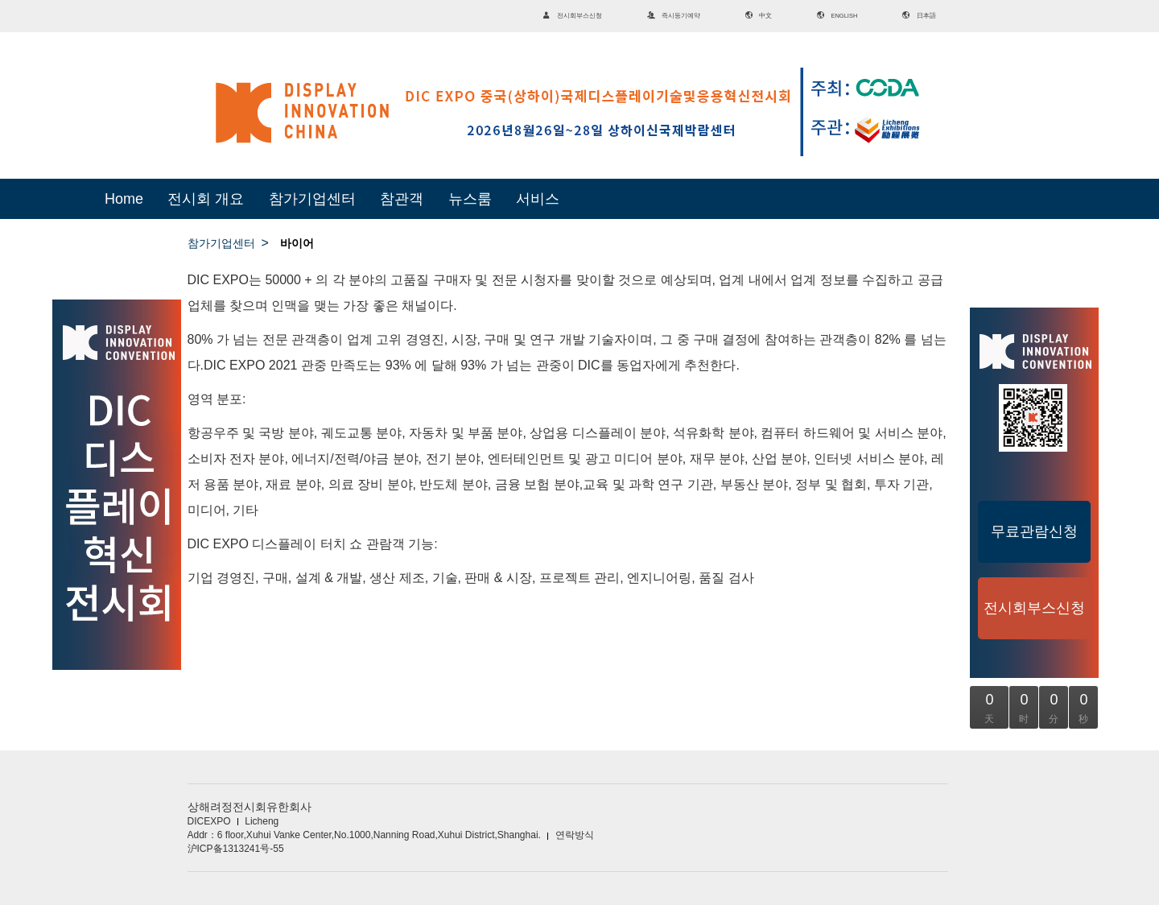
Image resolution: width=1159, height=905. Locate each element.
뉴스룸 (470, 199)
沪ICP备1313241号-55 (236, 848)
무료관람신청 (1034, 531)
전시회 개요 (205, 199)
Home (124, 199)
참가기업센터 (312, 199)
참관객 (401, 199)
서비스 (537, 199)
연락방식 (574, 835)
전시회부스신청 (1034, 608)
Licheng (261, 821)
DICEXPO (209, 821)
